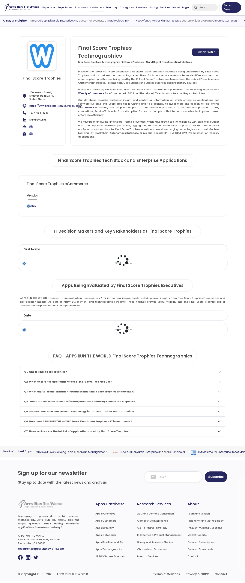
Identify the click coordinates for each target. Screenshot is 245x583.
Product (143, 318)
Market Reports (197, 537)
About (176, 7)
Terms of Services (166, 577)
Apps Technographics (108, 551)
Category (174, 318)
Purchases (81, 7)
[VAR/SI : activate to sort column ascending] (159, 197)
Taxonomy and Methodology (205, 523)
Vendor (114, 318)
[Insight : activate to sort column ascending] (208, 197)
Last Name (68, 251)
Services (165, 7)
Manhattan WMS (230, 20)
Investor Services (147, 559)
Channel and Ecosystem (152, 551)
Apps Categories (105, 537)
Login (185, 7)
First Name (32, 251)
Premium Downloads (200, 551)
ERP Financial (179, 454)
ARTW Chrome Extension (110, 559)
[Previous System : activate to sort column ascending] (61, 197)
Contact (192, 559)
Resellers (141, 7)
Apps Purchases (105, 516)
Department (153, 251)
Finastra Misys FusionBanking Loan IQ (55, 454)
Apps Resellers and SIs (109, 544)
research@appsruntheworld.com (41, 551)
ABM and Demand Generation (155, 516)
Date (27, 318)
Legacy (50, 207)
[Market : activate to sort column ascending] (140, 197)
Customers (97, 7)
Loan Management (96, 454)
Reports (48, 7)
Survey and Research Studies (155, 544)
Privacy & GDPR (197, 577)
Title (97, 251)
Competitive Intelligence (152, 523)
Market (206, 318)
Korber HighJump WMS (169, 20)
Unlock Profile (205, 52)
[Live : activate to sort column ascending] (191, 197)
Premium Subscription (200, 544)
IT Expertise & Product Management (159, 537)
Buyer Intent (65, 7)
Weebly (89, 107)
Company (56, 318)
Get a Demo (227, 7)
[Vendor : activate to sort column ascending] (35, 197)
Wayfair (146, 20)
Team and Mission (198, 516)
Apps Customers (105, 523)
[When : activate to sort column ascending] (176, 197)
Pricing (153, 7)
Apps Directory (104, 530)
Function (120, 251)
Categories (127, 7)
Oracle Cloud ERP (121, 20)
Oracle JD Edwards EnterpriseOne (60, 20)
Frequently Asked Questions (204, 530)
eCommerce (117, 207)
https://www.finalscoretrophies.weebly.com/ (55, 105)
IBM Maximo (208, 454)
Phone (209, 251)
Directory (112, 7)
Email (186, 251)
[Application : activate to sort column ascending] (93, 197)
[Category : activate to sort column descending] (119, 197)
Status (88, 318)
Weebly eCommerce (91, 93)
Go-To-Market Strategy (152, 530)
